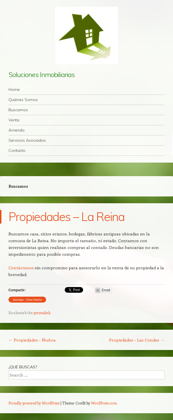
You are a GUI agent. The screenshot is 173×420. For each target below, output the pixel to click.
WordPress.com (104, 403)
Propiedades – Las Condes (137, 340)
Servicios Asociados (27, 140)
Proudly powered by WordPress (33, 403)
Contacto (16, 150)
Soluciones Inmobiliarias (41, 74)
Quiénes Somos (23, 99)
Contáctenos (21, 267)
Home (14, 89)
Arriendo (16, 130)
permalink (41, 312)
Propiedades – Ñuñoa (32, 340)
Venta (13, 120)
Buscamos (18, 109)
